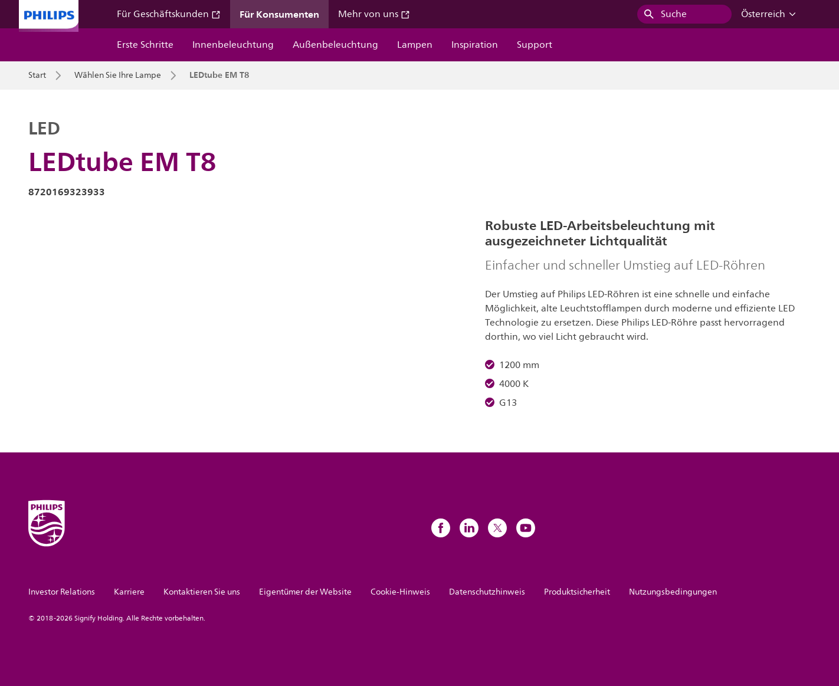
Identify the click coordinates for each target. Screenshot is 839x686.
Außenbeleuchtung (335, 44)
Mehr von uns (374, 14)
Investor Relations (61, 592)
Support (534, 44)
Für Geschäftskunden (169, 14)
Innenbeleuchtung (233, 44)
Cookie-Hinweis (400, 592)
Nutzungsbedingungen (673, 592)
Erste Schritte (145, 44)
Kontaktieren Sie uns (201, 592)
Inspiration (474, 44)
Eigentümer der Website (305, 592)
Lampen (414, 44)
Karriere (129, 592)
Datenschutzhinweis (487, 592)
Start (37, 75)
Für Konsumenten (279, 14)
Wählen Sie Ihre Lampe (117, 75)
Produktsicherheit (577, 592)
